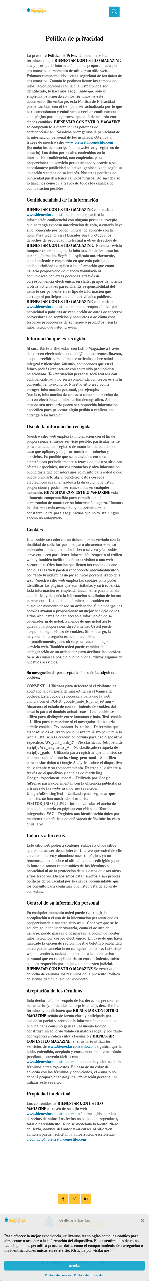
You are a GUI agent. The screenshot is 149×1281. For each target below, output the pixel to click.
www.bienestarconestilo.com (89, 142)
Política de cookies (58, 1275)
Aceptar (74, 1265)
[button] (142, 1220)
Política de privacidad (89, 1275)
